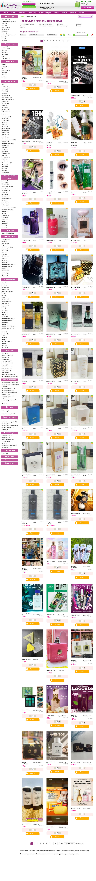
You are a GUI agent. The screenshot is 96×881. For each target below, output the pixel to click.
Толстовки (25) (5, 270)
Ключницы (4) (5, 359)
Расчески (22, 27)
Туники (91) (4, 213)
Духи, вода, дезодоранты (45, 24)
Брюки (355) (5, 90)
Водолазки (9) (5, 287)
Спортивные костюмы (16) (8, 318)
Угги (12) (4, 38)
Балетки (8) (4, 23)
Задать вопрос (29, 4)
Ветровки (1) (5, 245)
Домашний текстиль (9, 380)
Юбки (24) (4, 345)
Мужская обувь (10, 44)
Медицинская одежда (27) (8, 233)
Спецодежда (10, 230)
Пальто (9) (4, 227)
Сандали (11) (5, 33)
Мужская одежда (9, 236)
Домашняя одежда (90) (7, 186)
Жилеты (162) (5, 103)
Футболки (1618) (6, 157)
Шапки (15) (4, 337)
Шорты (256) (5, 164)
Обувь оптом (9, 457)
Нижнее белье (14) (6, 128)
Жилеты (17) (5, 251)
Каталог (13, 13)
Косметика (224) (6, 423)
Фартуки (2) (4, 159)
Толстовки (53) (5, 215)
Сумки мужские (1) (6, 370)
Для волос (78, 24)
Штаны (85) (4, 343)
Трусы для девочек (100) (8, 328)
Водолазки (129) (6, 95)
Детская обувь (9, 62)
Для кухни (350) (6, 437)
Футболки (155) (5, 333)
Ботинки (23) (5, 47)
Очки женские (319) (7, 361)
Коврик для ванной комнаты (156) (10, 384)
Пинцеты (78, 26)
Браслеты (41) (5, 410)
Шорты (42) (4, 221)
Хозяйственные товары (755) (9, 445)
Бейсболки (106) (6, 239)
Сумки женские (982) (7, 368)
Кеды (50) (4, 25)
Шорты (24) (4, 339)
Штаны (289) (5, 223)
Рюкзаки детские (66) (7, 367)
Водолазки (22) (5, 243)
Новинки (22, 13)
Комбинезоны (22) (6, 198)
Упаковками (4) (5, 172)
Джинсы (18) (5, 249)
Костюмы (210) (5, 256)
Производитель (51, 34)
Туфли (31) (4, 76)
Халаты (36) (5, 219)
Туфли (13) (4, 36)
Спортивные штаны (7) (7, 320)
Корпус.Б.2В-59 (37, 77)
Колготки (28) (5, 115)
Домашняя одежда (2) (7, 247)
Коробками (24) (6, 58)
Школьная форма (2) (7, 341)
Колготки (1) (5, 293)
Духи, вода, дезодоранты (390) (9, 422)
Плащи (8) (4, 170)
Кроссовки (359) (6, 70)
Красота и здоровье (9, 417)
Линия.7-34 (61, 670)
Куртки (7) (4, 254)
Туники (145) (5, 151)
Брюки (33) (4, 282)
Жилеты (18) (5, 347)
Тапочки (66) (5, 54)
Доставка (73, 13)
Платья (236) (5, 310)
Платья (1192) (5, 202)
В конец (71, 41)
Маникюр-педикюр (62, 26)
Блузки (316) (5, 86)
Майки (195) (5, 124)
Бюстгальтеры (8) (6, 88)
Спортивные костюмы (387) (9, 207)
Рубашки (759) (5, 138)
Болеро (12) (5, 91)
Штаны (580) (5, 166)
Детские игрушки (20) (7, 355)
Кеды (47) (4, 50)
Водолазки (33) (5, 184)
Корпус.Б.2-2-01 (87, 95)
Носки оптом (9, 463)
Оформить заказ (87, 7)
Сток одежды (9, 460)
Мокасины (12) (5, 29)
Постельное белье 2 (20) (8, 390)
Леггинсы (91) (5, 122)
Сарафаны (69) (5, 145)
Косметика (22, 26)
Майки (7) (4, 258)
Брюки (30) (4, 241)
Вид (21, 34)
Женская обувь (9, 17)
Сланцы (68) (5, 31)
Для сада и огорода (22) (8, 439)
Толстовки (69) (5, 330)
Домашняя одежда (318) (8, 99)
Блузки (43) (4, 284)
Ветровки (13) (5, 289)
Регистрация (29, 1)
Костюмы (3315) (6, 109)
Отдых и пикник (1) (6, 441)
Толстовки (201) (6, 153)
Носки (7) (4, 309)
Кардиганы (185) (6, 111)
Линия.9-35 (61, 615)
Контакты (82, 13)
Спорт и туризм (10, 450)
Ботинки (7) (4, 64)
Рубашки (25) (5, 262)
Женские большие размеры (9, 177)
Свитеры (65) (5, 211)
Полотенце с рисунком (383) (9, 400)
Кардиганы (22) (5, 303)
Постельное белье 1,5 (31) (8, 388)
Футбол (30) (5, 453)
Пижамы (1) (5, 312)
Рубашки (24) (5, 316)
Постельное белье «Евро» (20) (9, 392)
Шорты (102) (5, 275)
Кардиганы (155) (6, 190)
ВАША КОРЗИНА (86, 1)
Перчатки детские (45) (7, 363)
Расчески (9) (5, 429)
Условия (56, 13)
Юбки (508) (4, 168)
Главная (5, 13)
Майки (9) (4, 200)
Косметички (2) (5, 357)
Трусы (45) (4, 268)
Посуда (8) (4, 443)
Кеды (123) (4, 68)
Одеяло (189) (5, 386)
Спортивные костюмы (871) (9, 140)
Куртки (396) (5, 194)
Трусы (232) (5, 149)
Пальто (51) (4, 136)
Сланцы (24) (5, 52)
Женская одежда (9, 81)
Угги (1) (3, 56)
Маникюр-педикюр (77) (8, 427)
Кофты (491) (5, 192)
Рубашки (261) (5, 205)
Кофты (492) (5, 105)
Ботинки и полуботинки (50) (9, 21)
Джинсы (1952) (5, 101)
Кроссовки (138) (6, 48)
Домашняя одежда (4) (7, 291)
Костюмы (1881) (6, 196)
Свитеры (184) (5, 141)
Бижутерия (9, 407)
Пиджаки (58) (5, 204)
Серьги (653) (5, 412)
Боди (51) (4, 84)
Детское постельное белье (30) (10, 382)
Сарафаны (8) (5, 322)
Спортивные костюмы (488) (9, 264)
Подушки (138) (5, 398)
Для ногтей (60, 24)
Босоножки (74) (6, 19)
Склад (59, 142)
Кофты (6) (4, 252)
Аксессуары (9, 350)
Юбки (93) (4, 225)
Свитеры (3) (5, 324)
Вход (24, 1)
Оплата (64, 13)
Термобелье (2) (5, 147)
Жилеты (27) (5, 188)
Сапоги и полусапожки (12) (9, 35)
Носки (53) (4, 260)
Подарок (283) (5, 365)
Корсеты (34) (5, 118)
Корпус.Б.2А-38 (62, 81)
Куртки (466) (5, 107)
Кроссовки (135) (6, 27)
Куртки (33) (4, 295)
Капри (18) (4, 113)
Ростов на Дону (47, 9)
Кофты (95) (4, 297)
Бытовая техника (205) (7, 435)
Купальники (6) (5, 120)
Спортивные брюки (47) (8, 266)
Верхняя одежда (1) (7, 97)
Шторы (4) (4, 403)
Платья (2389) (5, 130)
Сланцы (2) (4, 72)
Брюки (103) (5, 183)
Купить (32, 88)
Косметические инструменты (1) (10, 425)
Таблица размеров (45, 13)
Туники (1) (4, 332)
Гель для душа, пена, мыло (27, 24)
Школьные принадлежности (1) (10, 376)
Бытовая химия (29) (7, 447)
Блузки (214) (5, 181)
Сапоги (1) (4, 74)
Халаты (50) (5, 161)
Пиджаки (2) (5, 314)
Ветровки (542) (5, 132)
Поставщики (32, 13)
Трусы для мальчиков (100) (8, 326)
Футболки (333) (5, 274)
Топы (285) (4, 155)
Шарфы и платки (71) (7, 163)
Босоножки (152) (6, 66)
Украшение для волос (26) (8, 413)
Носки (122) (5, 126)
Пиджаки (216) (5, 134)
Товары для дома (9, 433)
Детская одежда (9, 279)
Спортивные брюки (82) (8, 143)
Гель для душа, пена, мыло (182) (10, 420)
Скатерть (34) (5, 401)
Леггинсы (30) (5, 305)
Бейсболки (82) (5, 93)
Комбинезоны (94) (6, 116)
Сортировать (33, 34)
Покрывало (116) (6, 394)
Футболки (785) (5, 217)
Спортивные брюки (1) (7, 209)
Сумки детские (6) (6, 372)
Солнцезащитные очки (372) (9, 374)
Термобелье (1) (5, 272)
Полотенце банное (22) (8, 396)
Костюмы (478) (5, 299)
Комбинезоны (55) (6, 301)
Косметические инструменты (46, 26)
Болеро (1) (4, 285)
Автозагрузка (79, 843)
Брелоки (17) (5, 353)
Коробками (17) (6, 40)
